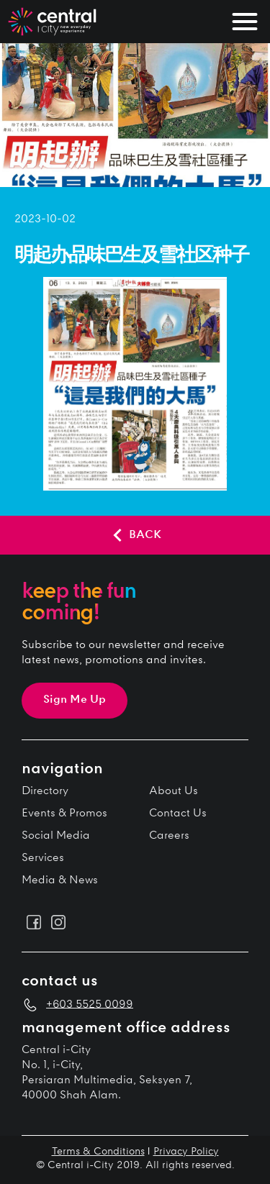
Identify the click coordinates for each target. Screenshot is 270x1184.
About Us (173, 791)
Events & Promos (64, 814)
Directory (45, 791)
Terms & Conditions (98, 1152)
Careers (169, 836)
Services (43, 858)
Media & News (60, 880)
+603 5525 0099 (89, 1004)
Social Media (56, 836)
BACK (135, 535)
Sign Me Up (74, 700)
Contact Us (178, 814)
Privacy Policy (186, 1152)
